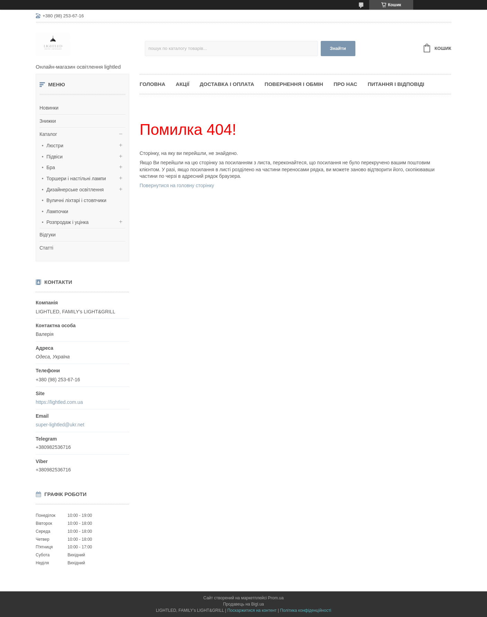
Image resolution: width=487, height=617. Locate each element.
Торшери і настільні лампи (76, 178)
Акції (182, 84)
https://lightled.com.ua (59, 402)
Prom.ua (276, 598)
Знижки (47, 121)
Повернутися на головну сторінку (177, 185)
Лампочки (57, 211)
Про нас (345, 84)
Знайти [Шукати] (338, 48)
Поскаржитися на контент (251, 610)
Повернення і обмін (294, 84)
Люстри (54, 145)
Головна (152, 84)
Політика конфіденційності (305, 610)
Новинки (49, 108)
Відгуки (47, 234)
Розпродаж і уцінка (67, 222)
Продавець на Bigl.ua (243, 604)
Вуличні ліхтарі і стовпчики (76, 200)
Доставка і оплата (227, 84)
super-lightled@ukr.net (60, 424)
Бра (50, 167)
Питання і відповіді (396, 84)
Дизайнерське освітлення (75, 189)
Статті (46, 248)
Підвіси (54, 156)
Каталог (48, 134)
